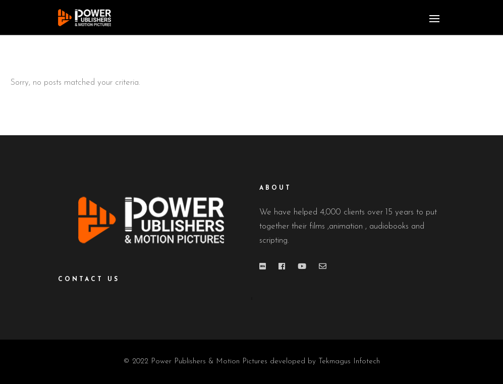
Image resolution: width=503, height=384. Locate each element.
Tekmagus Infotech (349, 361)
